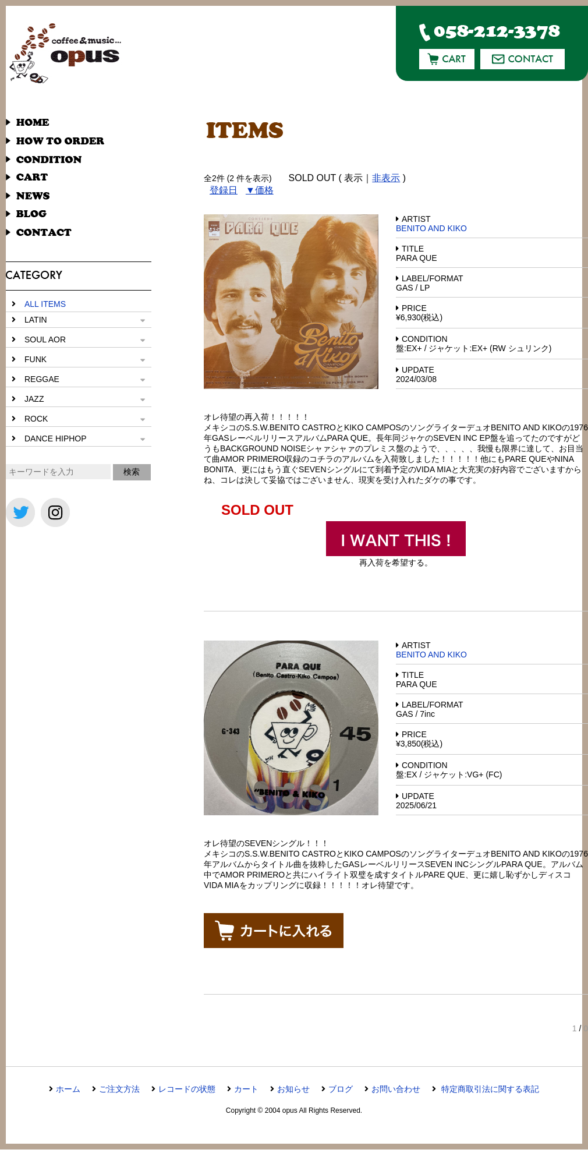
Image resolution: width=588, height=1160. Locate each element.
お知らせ (293, 1089)
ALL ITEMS (45, 304)
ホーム (68, 1089)
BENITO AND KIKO (431, 228)
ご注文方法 (119, 1089)
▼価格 (260, 190)
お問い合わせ (395, 1089)
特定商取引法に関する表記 (489, 1089)
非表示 (386, 178)
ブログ (340, 1089)
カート (246, 1089)
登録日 (224, 190)
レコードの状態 (186, 1089)
